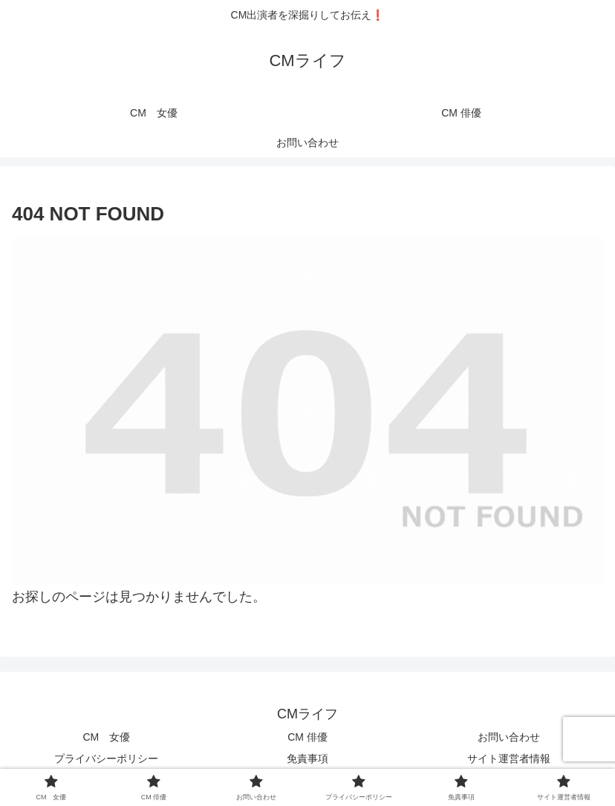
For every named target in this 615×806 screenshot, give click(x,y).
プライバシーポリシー (106, 758)
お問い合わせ (509, 737)
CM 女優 (106, 737)
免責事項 (307, 758)
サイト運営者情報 (508, 758)
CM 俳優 (307, 737)
